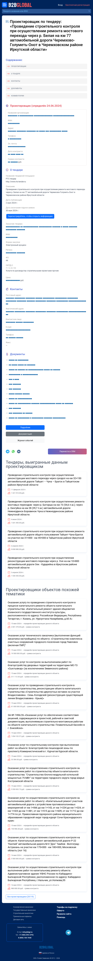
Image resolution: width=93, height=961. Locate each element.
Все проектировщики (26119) (20, 897)
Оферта (60, 910)
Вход (60, 5)
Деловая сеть (18, 919)
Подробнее (25, 427)
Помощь (61, 917)
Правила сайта (64, 914)
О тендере (15, 74)
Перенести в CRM (67, 451)
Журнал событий (25, 440)
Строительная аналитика (23, 913)
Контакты (15, 81)
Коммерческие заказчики (23, 907)
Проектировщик (18, 66)
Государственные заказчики (24, 910)
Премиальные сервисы (22, 916)
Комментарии (17, 96)
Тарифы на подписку (67, 907)
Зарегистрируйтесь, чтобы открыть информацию (30, 216)
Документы (16, 88)
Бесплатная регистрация (78, 5)
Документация (25, 434)
